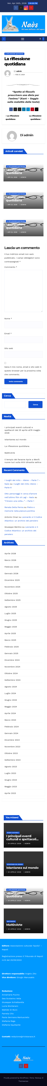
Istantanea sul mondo (15, 439)
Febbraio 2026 (12, 567)
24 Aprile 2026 (15, 843)
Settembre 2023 (13, 760)
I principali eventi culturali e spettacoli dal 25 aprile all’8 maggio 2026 (22, 430)
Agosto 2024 (11, 686)
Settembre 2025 (13, 600)
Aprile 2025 (10, 633)
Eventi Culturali (13, 832)
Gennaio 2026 (11, 573)
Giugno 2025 (11, 620)
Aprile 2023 (10, 793)
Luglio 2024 (10, 693)
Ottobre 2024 (11, 673)
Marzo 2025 (10, 640)
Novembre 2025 (12, 587)
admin (19, 71)
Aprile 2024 (10, 713)
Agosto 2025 (11, 607)
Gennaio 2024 (11, 733)
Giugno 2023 (11, 780)
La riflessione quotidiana (14, 53)
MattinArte (10, 453)
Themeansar (23, 1081)
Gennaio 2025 (11, 653)
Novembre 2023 (12, 746)
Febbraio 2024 (12, 726)
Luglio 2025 (10, 613)
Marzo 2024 (10, 720)
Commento (10, 267)
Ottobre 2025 (11, 593)
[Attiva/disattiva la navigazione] (22, 39)
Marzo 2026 (10, 560)
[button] (40, 39)
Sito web (8, 348)
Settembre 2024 (13, 680)
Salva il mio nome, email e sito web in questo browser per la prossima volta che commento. (23, 371)
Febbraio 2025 (12, 647)
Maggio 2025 (11, 627)
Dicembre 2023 (12, 740)
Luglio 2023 (10, 773)
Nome (8, 318)
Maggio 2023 (11, 786)
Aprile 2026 (10, 553)
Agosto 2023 (11, 766)
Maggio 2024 (11, 706)
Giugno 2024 (11, 700)
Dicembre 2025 (12, 580)
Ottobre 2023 (11, 753)
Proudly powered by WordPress (16, 1078)
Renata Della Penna (14, 507)
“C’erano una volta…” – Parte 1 (19, 501)
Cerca (7, 395)
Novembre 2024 (12, 666)
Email (8, 333)
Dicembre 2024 (12, 660)
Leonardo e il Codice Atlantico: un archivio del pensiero (21, 530)
